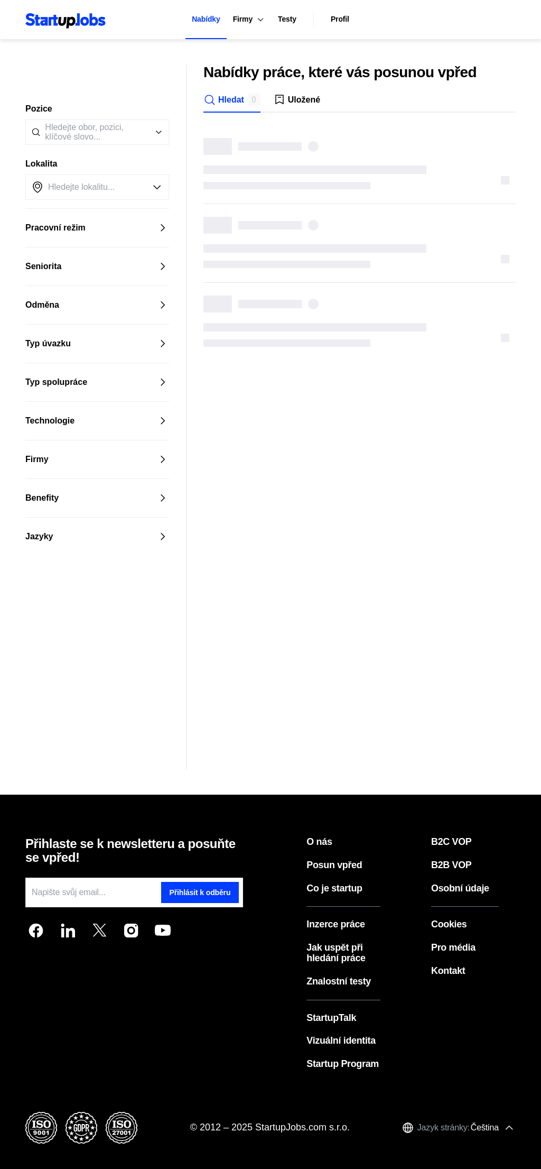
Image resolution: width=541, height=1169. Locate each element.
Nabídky (206, 19)
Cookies (449, 924)
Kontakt (448, 971)
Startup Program (342, 1064)
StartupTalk (331, 1018)
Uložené (296, 100)
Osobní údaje (460, 888)
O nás (319, 842)
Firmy (249, 19)
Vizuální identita (341, 1041)
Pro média (453, 948)
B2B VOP (451, 865)
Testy (287, 19)
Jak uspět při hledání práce (335, 953)
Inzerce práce (335, 924)
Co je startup (334, 888)
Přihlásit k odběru (200, 892)
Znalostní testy (338, 982)
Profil (340, 19)
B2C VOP (451, 842)
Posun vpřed (334, 865)
